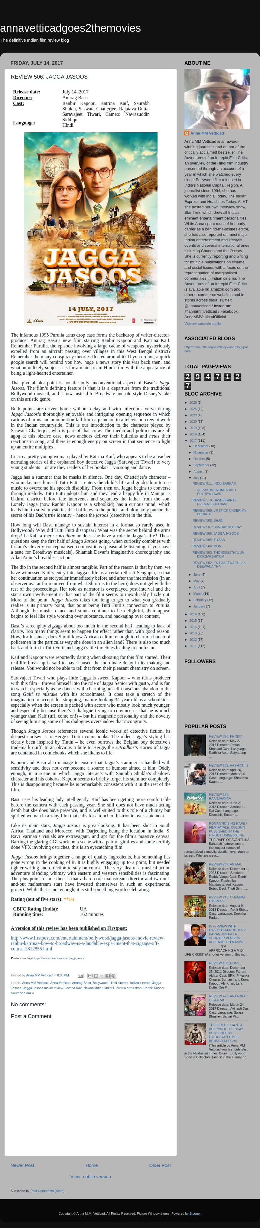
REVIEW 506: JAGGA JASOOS (216, 533)
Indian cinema (140, 983)
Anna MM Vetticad (35, 983)
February (200, 600)
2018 (194, 434)
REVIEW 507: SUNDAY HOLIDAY (217, 527)
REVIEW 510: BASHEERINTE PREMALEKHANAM (215, 502)
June (197, 574)
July (196, 478)
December (201, 446)
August (199, 471)
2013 (194, 633)
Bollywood (100, 983)
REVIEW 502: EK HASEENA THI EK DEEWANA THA (219, 564)
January (199, 606)
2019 (194, 428)
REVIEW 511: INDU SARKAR (214, 483)
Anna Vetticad (60, 983)
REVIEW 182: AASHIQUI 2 (228, 765)
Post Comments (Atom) (47, 1191)
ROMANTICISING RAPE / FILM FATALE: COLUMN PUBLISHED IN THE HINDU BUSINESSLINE (228, 829)
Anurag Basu (81, 983)
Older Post (160, 1165)
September (201, 465)
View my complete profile (202, 323)
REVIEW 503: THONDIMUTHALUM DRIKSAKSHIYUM (219, 554)
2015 (194, 620)
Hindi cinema (118, 983)
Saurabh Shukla (22, 993)
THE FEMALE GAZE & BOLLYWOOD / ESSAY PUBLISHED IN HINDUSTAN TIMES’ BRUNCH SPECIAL (226, 1033)
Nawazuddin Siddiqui (98, 988)
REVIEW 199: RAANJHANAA (220, 796)
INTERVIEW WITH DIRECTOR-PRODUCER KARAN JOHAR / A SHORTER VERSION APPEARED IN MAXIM (227, 934)
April (197, 587)
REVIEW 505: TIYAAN (209, 540)
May (196, 581)
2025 (194, 402)
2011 (194, 646)
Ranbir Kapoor (153, 988)
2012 (194, 639)
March (198, 593)
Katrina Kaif (73, 988)
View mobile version (90, 1176)
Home (92, 1165)
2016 (194, 614)
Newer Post (22, 1165)
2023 (194, 415)
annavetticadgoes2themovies (70, 28)
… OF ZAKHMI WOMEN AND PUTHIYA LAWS (214, 492)
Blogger (195, 1213)
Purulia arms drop (128, 988)
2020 (194, 421)
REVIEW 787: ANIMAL (225, 864)
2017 (194, 440)
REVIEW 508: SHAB (208, 520)
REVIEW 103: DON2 (224, 963)
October (199, 459)
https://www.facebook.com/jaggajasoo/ (59, 958)
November (201, 452)
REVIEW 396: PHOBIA (225, 736)
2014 (194, 627)
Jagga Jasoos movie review (43, 988)
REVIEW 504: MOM (207, 546)
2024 (194, 409)
